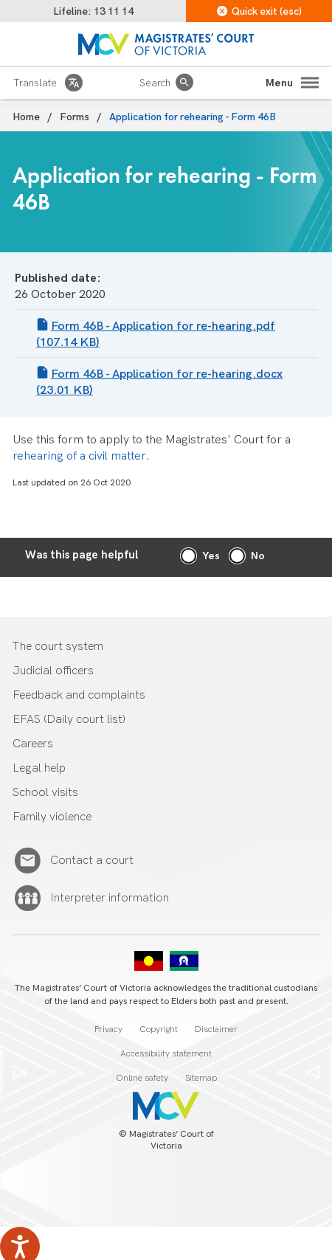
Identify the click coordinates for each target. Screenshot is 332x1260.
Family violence (52, 817)
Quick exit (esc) (259, 11)
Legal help (39, 768)
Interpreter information (109, 898)
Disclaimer (216, 1029)
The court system (58, 647)
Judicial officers (53, 671)
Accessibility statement (166, 1053)
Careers (33, 744)
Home (26, 117)
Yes (211, 556)
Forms (74, 117)
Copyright (158, 1029)
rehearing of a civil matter (79, 456)
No (258, 556)
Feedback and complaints (79, 695)
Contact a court (92, 861)
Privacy (108, 1029)
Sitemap (201, 1078)
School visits (45, 793)
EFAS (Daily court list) (69, 720)
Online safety (142, 1078)
